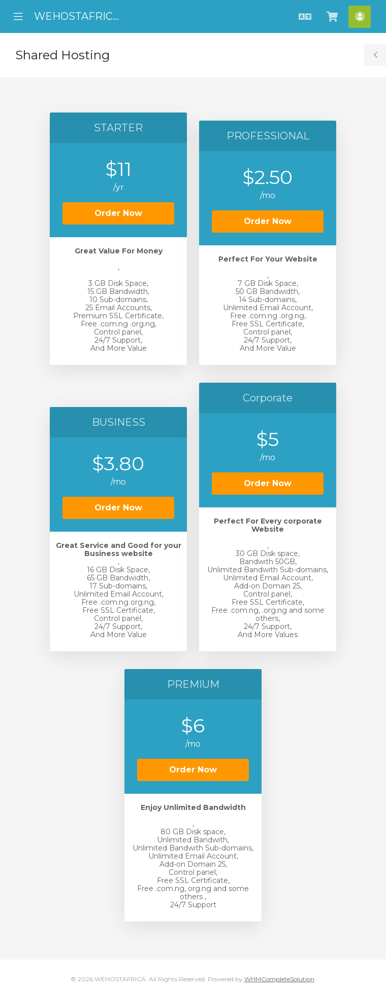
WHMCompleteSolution (279, 979)
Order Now (118, 213)
